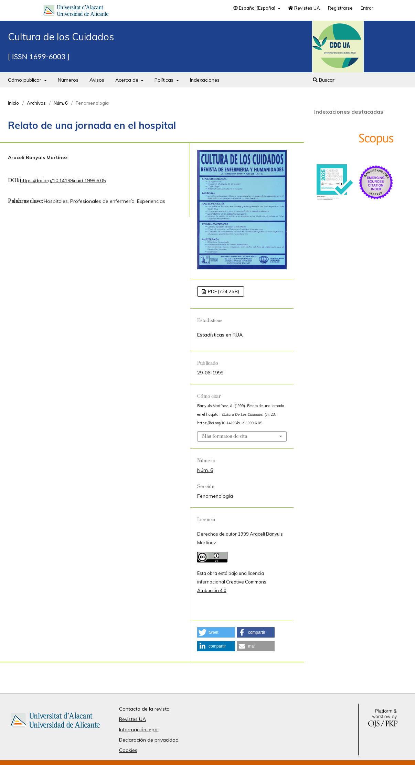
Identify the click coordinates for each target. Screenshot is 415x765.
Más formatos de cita (224, 436)
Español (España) (254, 8)
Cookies (128, 750)
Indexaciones (205, 80)
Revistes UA (304, 8)
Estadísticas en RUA (220, 335)
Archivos (36, 103)
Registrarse (340, 8)
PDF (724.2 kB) (223, 291)
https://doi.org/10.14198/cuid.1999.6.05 (63, 180)
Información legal (139, 729)
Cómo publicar (25, 80)
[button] (216, 632)
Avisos (96, 80)
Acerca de (127, 80)
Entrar (367, 8)
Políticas (165, 80)
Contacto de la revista (144, 709)
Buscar (323, 80)
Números (68, 80)
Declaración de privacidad (149, 740)
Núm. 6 (61, 103)
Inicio (13, 103)
